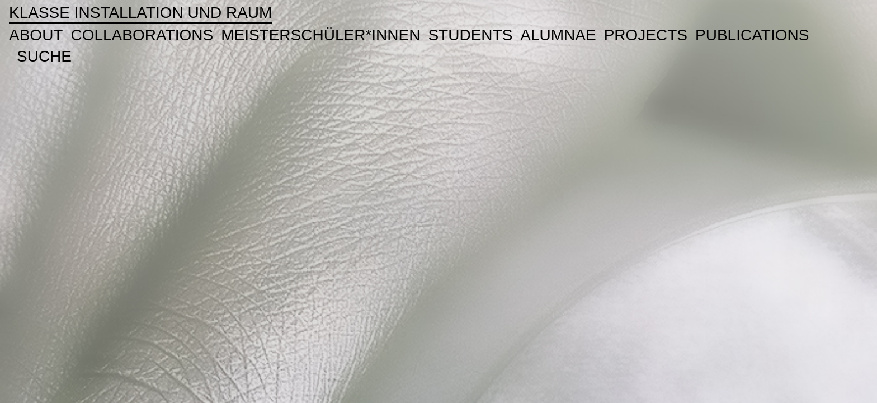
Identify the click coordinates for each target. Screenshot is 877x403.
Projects (645, 35)
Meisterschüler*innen (320, 35)
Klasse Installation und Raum (140, 12)
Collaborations (141, 35)
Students (470, 35)
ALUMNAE (558, 35)
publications (752, 35)
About (36, 35)
